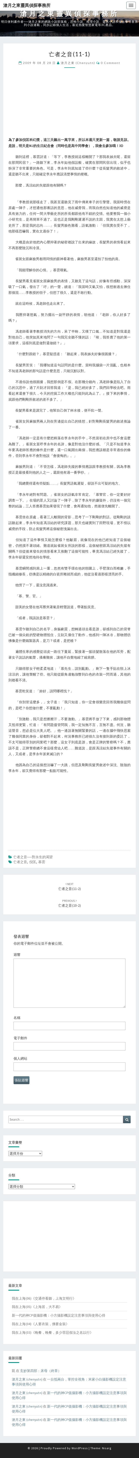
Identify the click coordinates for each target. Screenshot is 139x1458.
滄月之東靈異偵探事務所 (26, 5)
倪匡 (32, 862)
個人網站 (20, 1058)
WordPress (80, 1448)
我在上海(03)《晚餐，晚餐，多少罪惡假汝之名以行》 (52, 1332)
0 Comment (110, 63)
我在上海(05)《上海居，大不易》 (37, 1307)
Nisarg (107, 1448)
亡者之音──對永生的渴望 (33, 857)
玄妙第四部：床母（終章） (40, 1371)
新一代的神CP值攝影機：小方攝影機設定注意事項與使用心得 (58, 1315)
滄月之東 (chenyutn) (78, 63)
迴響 (17, 954)
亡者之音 (20, 862)
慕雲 (41, 862)
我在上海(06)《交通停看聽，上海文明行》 (44, 1298)
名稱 (17, 1017)
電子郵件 (20, 1038)
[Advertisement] (69, 107)
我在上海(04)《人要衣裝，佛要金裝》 (40, 1324)
